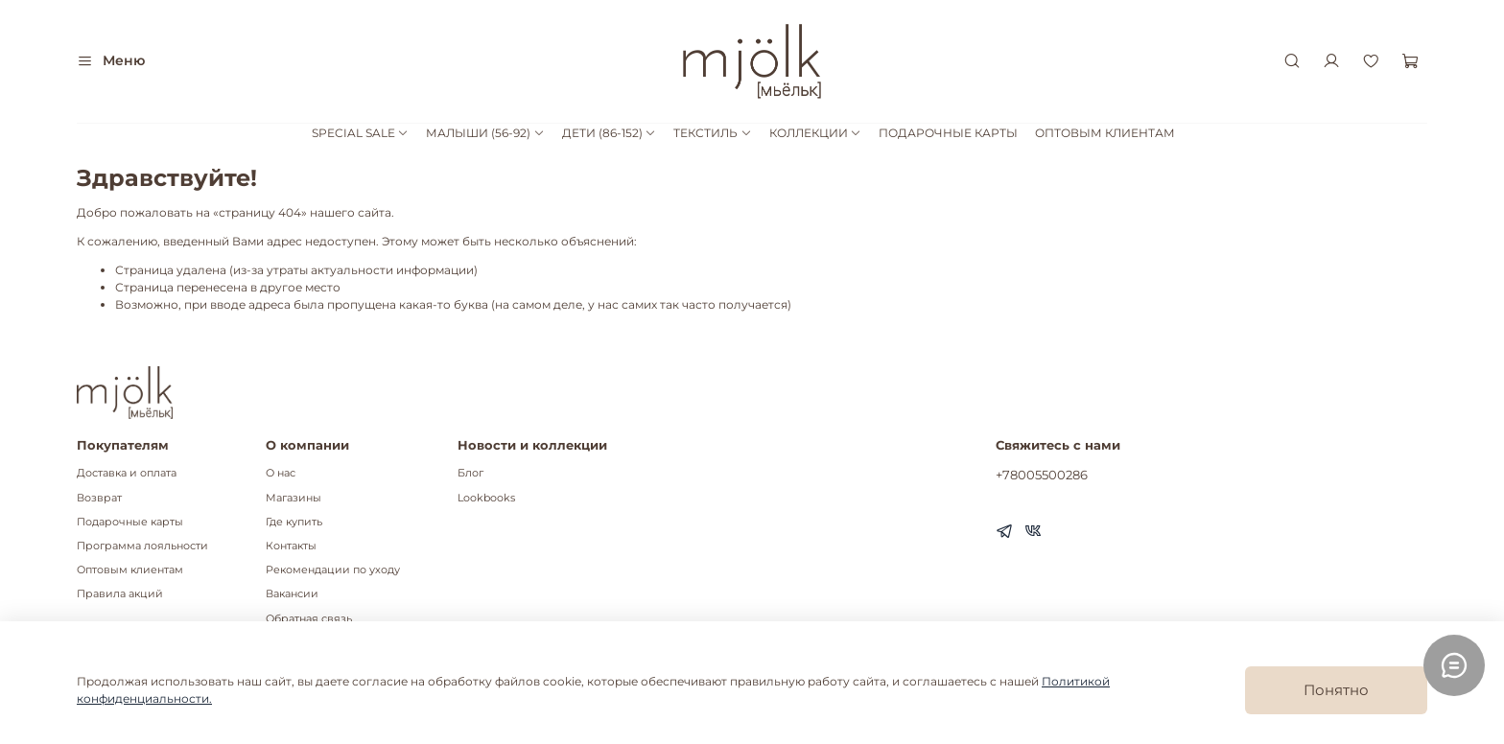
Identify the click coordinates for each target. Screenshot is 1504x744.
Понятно (1336, 690)
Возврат (99, 498)
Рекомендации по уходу (333, 570)
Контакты (291, 546)
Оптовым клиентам (130, 570)
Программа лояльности (142, 546)
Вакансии (292, 594)
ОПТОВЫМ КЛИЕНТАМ (1105, 133)
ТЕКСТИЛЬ (712, 133)
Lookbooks (486, 498)
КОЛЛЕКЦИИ (815, 133)
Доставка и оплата (126, 473)
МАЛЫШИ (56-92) (485, 133)
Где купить (294, 522)
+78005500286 (1042, 474)
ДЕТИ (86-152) (609, 133)
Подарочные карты (130, 522)
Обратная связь (309, 619)
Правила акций (120, 594)
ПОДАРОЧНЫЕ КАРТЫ (948, 133)
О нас (280, 473)
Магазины (293, 498)
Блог (470, 473)
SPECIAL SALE (360, 133)
